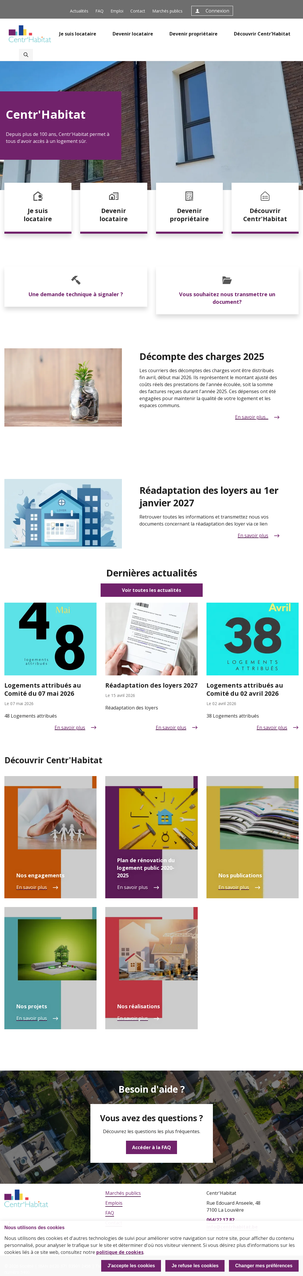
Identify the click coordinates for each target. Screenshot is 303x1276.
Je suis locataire (77, 34)
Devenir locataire (133, 34)
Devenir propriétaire (193, 34)
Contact (137, 11)
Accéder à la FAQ (151, 1147)
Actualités (79, 11)
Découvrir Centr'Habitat (262, 34)
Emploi (117, 11)
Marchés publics (167, 11)
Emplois (113, 1203)
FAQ (99, 11)
